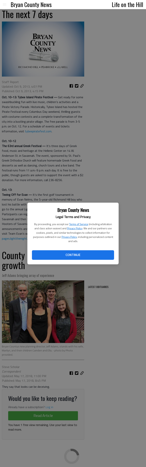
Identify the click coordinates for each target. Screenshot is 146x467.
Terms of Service (78, 224)
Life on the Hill (127, 4)
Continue (73, 255)
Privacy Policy (74, 228)
